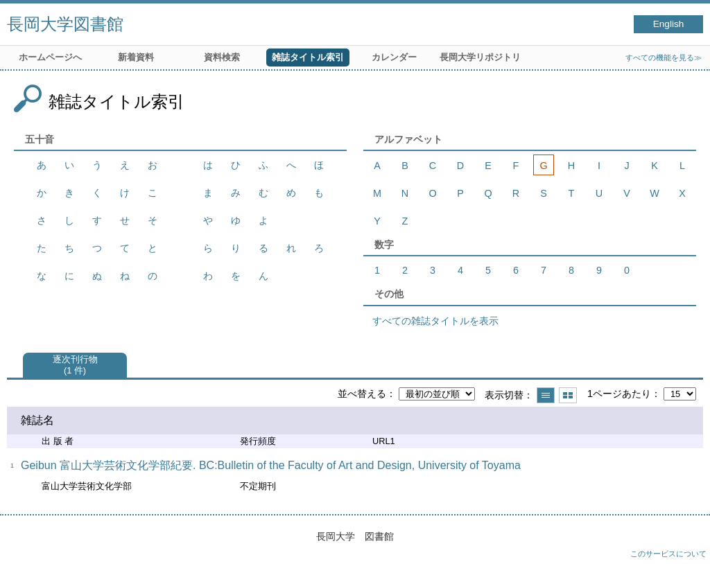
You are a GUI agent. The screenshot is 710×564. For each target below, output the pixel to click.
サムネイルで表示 (568, 395)
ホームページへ (50, 57)
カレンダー (394, 57)
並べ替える (362, 393)
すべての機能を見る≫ (663, 57)
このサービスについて (668, 553)
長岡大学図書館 (65, 24)
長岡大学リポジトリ (480, 57)
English (668, 24)
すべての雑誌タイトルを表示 (435, 320)
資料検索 (222, 57)
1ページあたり (619, 393)
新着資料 (136, 57)
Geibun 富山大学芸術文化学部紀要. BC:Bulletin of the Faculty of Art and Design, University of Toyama (271, 465)
